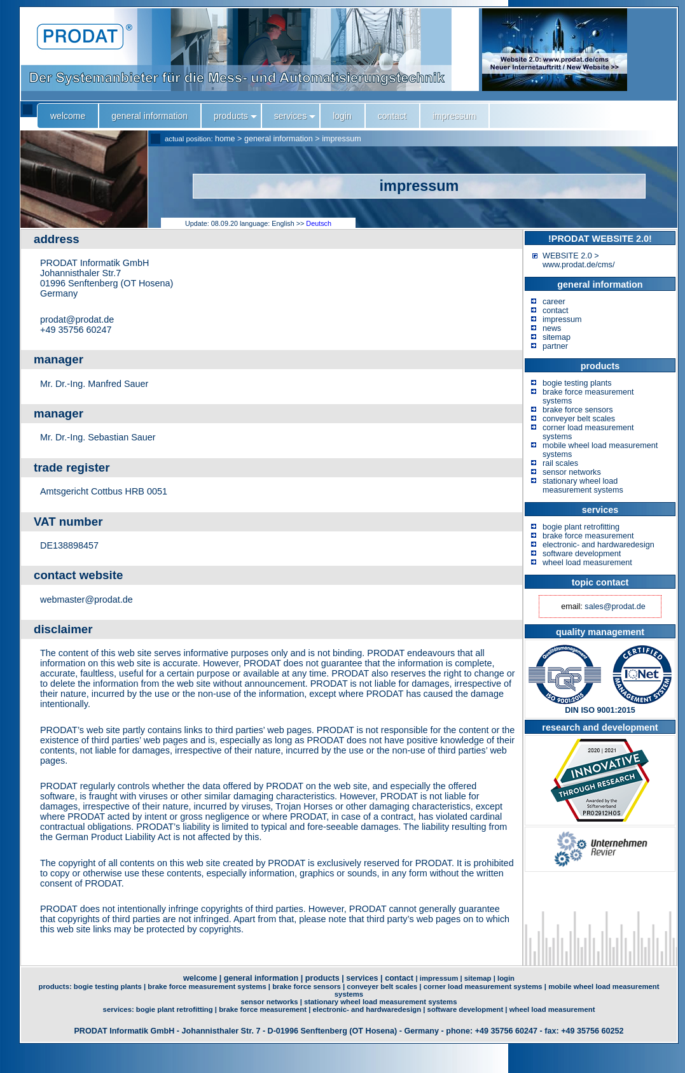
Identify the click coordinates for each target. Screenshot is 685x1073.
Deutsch (318, 223)
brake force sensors (578, 409)
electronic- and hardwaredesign (598, 544)
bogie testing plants (577, 383)
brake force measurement (588, 535)
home (225, 138)
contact (556, 310)
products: (55, 986)
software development (582, 553)
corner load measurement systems (483, 986)
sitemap (557, 337)
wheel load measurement (587, 562)
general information (278, 138)
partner (555, 346)
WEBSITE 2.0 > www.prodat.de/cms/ (578, 260)
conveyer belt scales (579, 418)
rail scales (560, 463)
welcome (200, 978)
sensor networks (572, 472)
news (552, 328)
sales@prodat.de (615, 606)
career (554, 301)
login (506, 978)
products (322, 978)
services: (119, 1009)
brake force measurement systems (207, 986)
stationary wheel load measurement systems (583, 485)
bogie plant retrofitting (581, 526)
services (362, 978)
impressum (341, 138)
